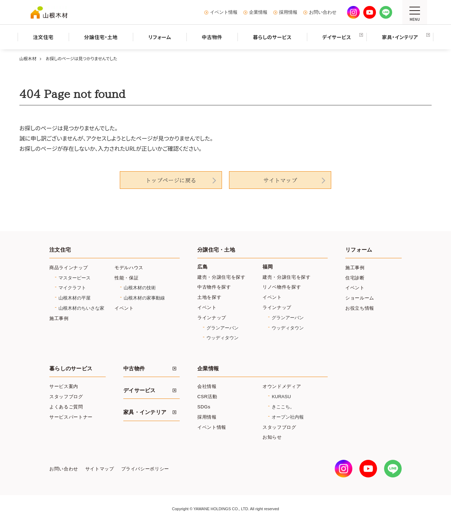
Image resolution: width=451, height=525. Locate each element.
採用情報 (288, 12)
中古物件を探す (214, 287)
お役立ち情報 (359, 308)
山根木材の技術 (140, 287)
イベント (124, 308)
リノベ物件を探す (281, 287)
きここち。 (283, 406)
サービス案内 (63, 386)
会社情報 (207, 386)
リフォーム (358, 250)
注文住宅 (60, 250)
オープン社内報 (288, 417)
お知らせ (272, 437)
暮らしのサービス (70, 368)
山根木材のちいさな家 (81, 308)
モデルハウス (129, 267)
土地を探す (209, 297)
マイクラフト (72, 287)
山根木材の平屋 (74, 298)
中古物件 (134, 368)
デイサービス (139, 390)
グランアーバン (222, 328)
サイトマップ (280, 180)
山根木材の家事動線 (144, 298)
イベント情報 (223, 12)
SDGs (203, 406)
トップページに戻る (171, 180)
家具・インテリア (144, 412)
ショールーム (359, 298)
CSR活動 (207, 396)
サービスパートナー (71, 417)
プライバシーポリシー (145, 469)
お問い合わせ (322, 12)
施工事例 (59, 318)
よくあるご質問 (66, 406)
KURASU (281, 396)
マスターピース (74, 277)
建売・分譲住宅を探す (221, 277)
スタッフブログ (66, 396)
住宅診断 (355, 277)
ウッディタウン (222, 337)
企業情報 (258, 12)
